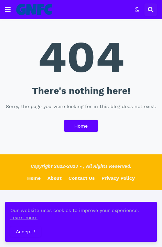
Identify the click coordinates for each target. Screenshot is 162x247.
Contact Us (81, 178)
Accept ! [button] (25, 231)
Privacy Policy (118, 178)
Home (81, 126)
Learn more (23, 217)
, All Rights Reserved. (107, 166)
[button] (8, 9)
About (54, 178)
